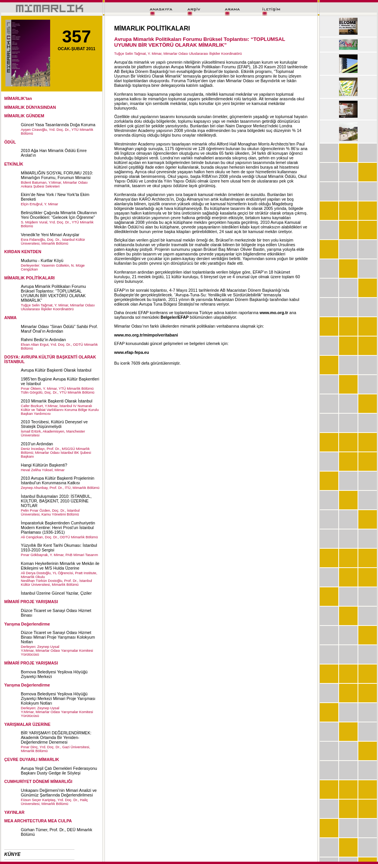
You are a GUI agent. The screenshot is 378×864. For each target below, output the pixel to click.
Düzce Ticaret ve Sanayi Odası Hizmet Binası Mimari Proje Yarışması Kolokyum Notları (58, 637)
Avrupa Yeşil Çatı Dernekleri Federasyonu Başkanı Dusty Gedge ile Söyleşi (59, 770)
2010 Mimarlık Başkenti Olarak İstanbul (56, 401)
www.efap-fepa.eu (131, 352)
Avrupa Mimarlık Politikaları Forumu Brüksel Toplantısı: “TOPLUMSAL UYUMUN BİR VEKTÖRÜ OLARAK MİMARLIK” (53, 293)
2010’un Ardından (37, 443)
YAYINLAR (14, 812)
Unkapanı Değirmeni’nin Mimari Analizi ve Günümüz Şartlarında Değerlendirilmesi (59, 792)
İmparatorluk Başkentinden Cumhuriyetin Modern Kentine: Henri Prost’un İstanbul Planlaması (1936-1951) (58, 527)
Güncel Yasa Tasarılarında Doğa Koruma (58, 124)
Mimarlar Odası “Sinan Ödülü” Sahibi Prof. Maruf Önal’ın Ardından (59, 328)
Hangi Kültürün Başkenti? (44, 465)
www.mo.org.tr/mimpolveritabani (146, 335)
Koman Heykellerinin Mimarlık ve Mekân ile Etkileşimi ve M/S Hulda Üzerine (60, 565)
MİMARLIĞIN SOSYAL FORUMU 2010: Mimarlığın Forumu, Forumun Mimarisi (57, 175)
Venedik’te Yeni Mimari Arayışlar (50, 234)
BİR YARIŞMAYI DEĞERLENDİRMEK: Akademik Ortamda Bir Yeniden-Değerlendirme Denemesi (56, 737)
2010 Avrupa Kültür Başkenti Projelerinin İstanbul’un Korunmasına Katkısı (57, 480)
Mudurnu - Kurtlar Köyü (42, 260)
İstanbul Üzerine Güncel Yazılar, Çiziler (56, 593)
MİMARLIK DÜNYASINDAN (30, 107)
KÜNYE (12, 854)
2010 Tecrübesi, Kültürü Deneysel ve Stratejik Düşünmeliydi (54, 424)
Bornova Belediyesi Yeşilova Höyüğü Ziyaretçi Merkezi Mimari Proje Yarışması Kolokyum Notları (58, 698)
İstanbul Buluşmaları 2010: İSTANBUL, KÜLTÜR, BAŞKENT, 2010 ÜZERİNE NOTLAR (56, 501)
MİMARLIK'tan (18, 98)
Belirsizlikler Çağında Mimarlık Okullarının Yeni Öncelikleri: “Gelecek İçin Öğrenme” (59, 215)
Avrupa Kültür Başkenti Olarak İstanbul (56, 370)
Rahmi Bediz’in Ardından (43, 339)
